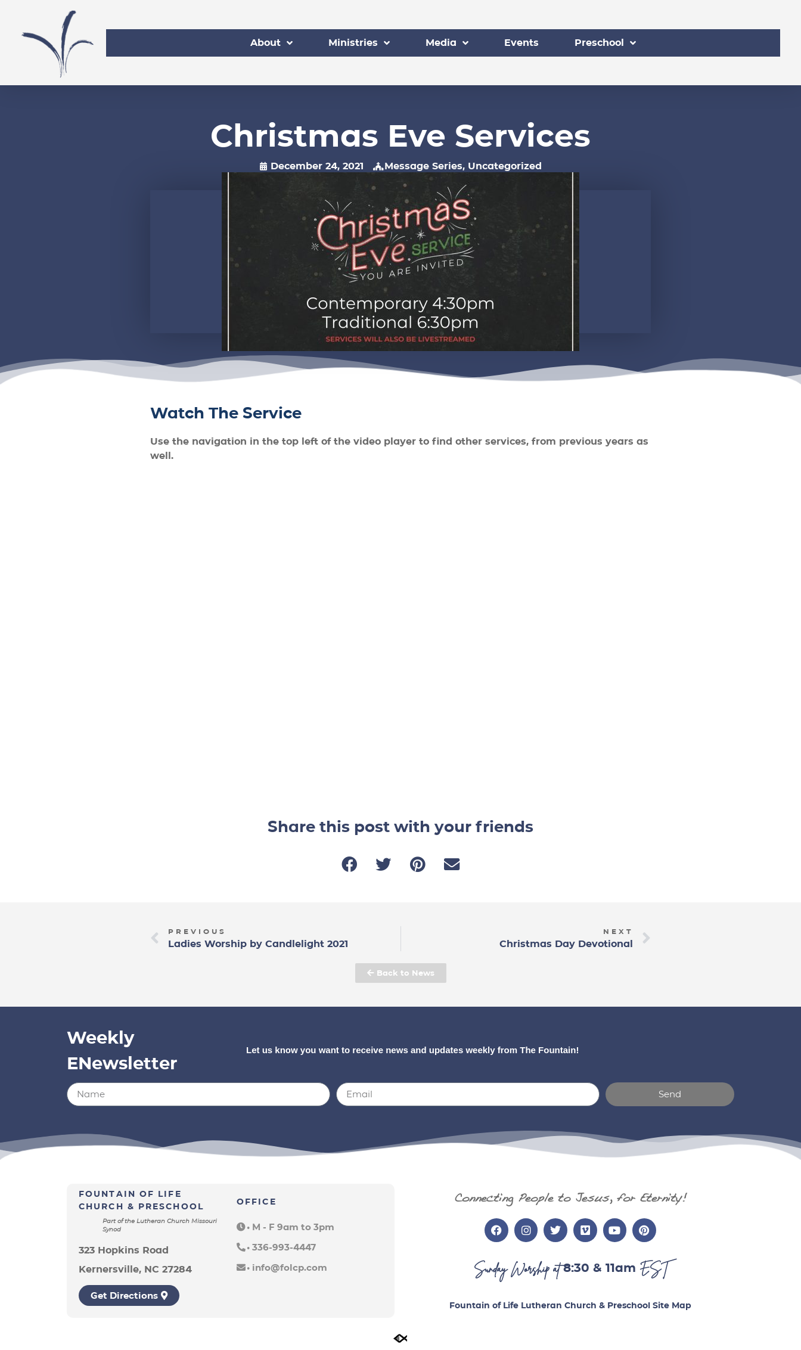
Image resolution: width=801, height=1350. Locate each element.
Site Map (672, 1305)
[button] (350, 865)
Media (447, 43)
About (271, 43)
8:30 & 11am (599, 1268)
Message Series (423, 166)
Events (521, 42)
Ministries (359, 43)
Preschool (605, 43)
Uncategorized (505, 166)
